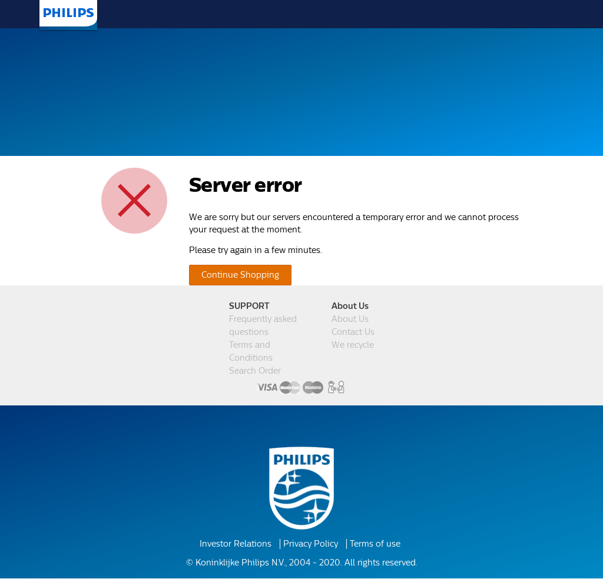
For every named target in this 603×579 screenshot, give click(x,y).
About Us (349, 319)
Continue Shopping (236, 274)
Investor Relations (239, 545)
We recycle (352, 345)
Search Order (254, 371)
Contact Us (352, 332)
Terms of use (370, 545)
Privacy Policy (309, 545)
